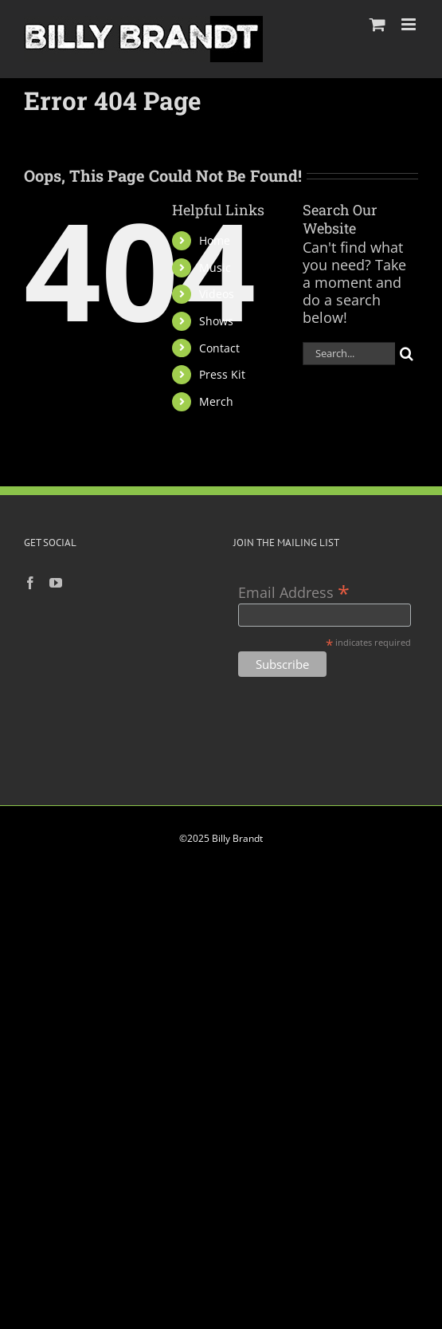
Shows (216, 320)
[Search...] (349, 353)
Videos (216, 293)
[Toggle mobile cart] (377, 24)
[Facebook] (30, 582)
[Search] (406, 353)
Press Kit (222, 374)
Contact (219, 348)
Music (215, 267)
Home (214, 240)
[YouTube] (55, 582)
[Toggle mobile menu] (409, 24)
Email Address (294, 591)
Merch (216, 401)
